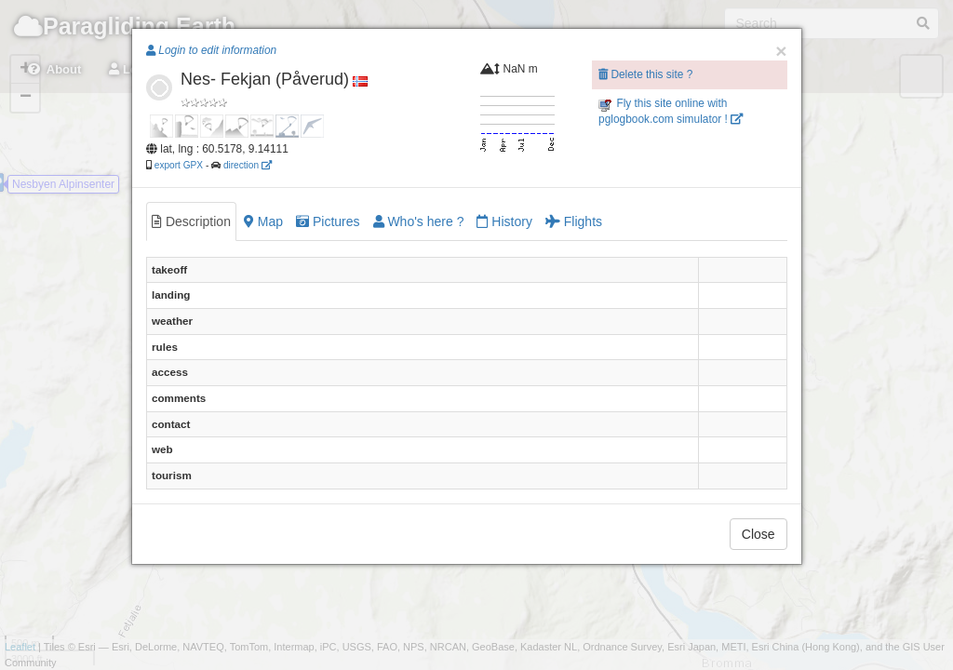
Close (758, 534)
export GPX (178, 165)
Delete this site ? (645, 74)
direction (247, 165)
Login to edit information (211, 50)
